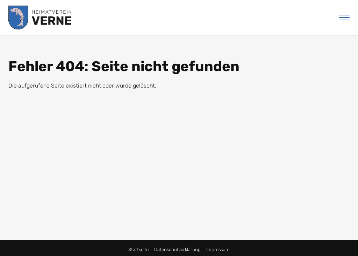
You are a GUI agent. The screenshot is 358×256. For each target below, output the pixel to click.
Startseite (138, 249)
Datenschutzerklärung (177, 249)
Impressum (218, 249)
